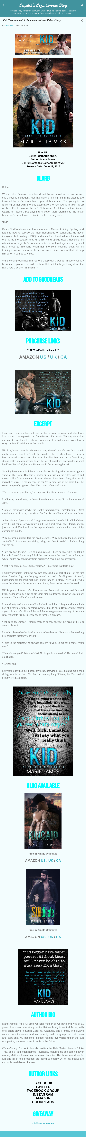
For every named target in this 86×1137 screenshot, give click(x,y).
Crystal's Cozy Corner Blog (43, 5)
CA (63, 357)
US (43, 357)
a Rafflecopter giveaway (43, 1123)
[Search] (82, 5)
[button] (82, 21)
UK (53, 357)
